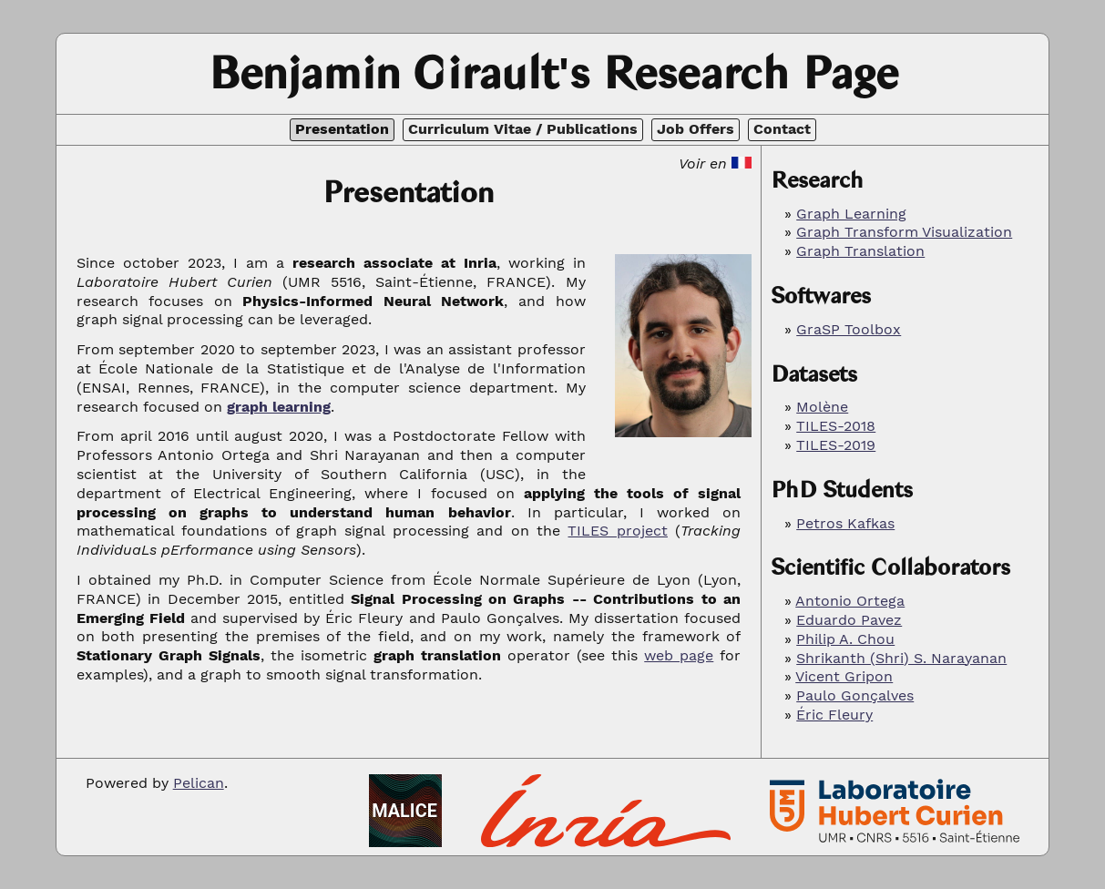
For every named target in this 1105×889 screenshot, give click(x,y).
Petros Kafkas (845, 523)
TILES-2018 (835, 425)
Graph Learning (851, 213)
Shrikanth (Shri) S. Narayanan (901, 658)
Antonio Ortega (850, 600)
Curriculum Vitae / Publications (523, 129)
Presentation (342, 129)
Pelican (198, 783)
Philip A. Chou (845, 639)
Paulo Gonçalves (855, 695)
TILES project (617, 530)
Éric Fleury (834, 714)
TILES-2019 (835, 445)
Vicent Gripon (844, 676)
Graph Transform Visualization (904, 231)
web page (678, 655)
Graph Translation (860, 251)
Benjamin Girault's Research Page (552, 73)
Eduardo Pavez (849, 619)
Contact (782, 129)
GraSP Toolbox (848, 329)
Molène (822, 406)
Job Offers (695, 129)
